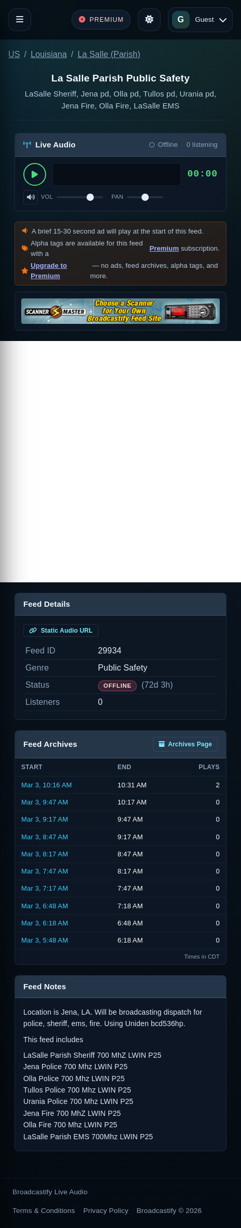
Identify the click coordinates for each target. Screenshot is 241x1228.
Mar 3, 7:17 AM (44, 888)
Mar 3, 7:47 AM (44, 871)
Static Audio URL (61, 630)
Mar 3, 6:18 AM (44, 923)
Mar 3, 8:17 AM (44, 854)
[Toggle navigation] (19, 19)
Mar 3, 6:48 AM (44, 906)
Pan (117, 197)
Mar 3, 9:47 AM (44, 802)
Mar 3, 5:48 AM (44, 940)
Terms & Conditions (43, 1211)
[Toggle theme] (149, 19)
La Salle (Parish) (109, 54)
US (14, 54)
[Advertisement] (120, 461)
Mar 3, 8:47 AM (44, 837)
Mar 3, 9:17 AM (44, 819)
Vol (47, 197)
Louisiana (49, 54)
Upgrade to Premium (49, 271)
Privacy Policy (106, 1211)
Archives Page (185, 744)
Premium (164, 248)
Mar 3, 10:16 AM (46, 785)
